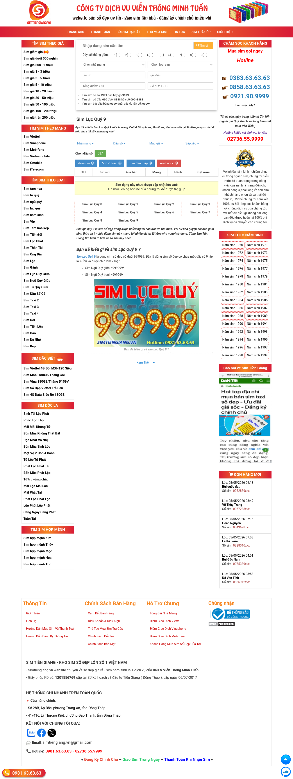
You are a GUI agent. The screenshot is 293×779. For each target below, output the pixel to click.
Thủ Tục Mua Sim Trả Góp (105, 628)
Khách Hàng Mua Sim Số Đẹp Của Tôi (175, 644)
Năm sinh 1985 (257, 300)
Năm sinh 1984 (232, 300)
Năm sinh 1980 (232, 284)
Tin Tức (179, 32)
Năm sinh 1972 (232, 253)
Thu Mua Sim (156, 32)
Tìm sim (203, 45)
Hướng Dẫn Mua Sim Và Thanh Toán (50, 628)
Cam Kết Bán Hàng (101, 613)
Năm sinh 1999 (257, 355)
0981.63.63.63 (26, 773)
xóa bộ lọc (169, 163)
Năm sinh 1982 (232, 292)
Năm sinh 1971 (257, 245)
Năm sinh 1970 (232, 245)
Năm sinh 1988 (232, 316)
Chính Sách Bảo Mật (102, 644)
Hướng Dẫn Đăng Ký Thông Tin (47, 636)
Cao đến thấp (140, 163)
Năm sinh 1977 (257, 268)
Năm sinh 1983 (257, 292)
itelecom (86, 163)
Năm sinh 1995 (257, 339)
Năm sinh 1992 (232, 331)
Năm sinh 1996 (232, 347)
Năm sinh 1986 (232, 308)
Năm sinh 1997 (257, 347)
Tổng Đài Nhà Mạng (163, 613)
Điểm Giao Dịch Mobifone (167, 636)
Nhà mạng (85, 143)
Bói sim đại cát (128, 32)
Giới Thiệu (224, 32)
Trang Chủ (75, 32)
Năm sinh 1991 (257, 323)
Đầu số (119, 143)
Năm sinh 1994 (232, 339)
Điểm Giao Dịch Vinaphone (168, 628)
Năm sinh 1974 (232, 260)
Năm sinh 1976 (232, 268)
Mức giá (156, 143)
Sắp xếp (192, 143)
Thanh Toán (100, 32)
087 (100, 153)
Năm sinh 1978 (232, 276)
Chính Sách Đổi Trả (101, 636)
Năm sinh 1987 (257, 308)
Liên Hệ (31, 621)
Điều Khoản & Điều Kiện (104, 621)
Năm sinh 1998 (232, 355)
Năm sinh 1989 (257, 316)
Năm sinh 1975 (257, 260)
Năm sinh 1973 (257, 253)
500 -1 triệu (111, 163)
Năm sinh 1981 (257, 284)
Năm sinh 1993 (257, 331)
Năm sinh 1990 (232, 323)
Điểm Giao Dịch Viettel (165, 621)
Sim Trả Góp (201, 32)
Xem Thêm (144, 362)
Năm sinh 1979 (257, 276)
